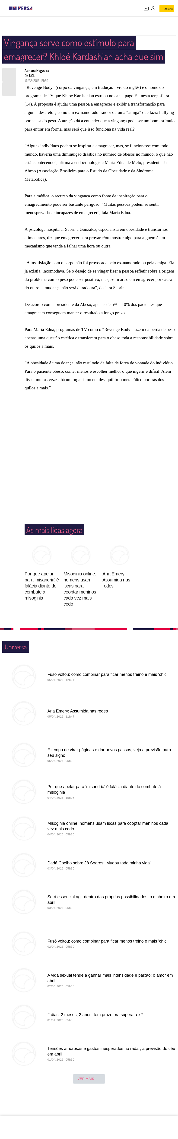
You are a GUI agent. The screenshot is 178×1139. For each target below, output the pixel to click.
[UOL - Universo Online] (35, 8)
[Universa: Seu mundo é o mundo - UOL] (20, 8)
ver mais (89, 1093)
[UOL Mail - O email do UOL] (146, 8)
